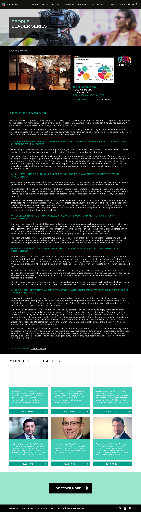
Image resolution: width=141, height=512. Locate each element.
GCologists (81, 4)
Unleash (91, 4)
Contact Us (113, 4)
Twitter (121, 508)
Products (46, 4)
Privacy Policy (57, 508)
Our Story (35, 4)
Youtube (125, 508)
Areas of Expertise (75, 508)
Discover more (68, 488)
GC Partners (68, 4)
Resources (101, 4)
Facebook (116, 508)
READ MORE (27, 411)
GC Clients (56, 4)
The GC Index (103, 99)
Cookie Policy (42, 508)
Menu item (129, 4)
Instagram (130, 508)
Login (122, 4)
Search (137, 4)
